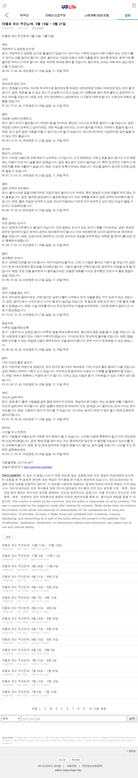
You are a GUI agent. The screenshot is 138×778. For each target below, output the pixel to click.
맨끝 (103, 708)
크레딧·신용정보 (55, 15)
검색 (132, 719)
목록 (8, 537)
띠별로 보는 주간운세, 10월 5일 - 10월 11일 (69, 557)
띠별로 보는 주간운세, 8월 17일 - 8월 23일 (69, 630)
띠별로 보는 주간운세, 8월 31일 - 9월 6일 (69, 609)
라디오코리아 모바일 (49, 766)
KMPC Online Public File (68, 770)
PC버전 (75, 759)
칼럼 (127, 15)
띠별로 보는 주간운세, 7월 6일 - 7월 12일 (69, 693)
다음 (96, 708)
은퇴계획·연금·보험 (96, 15)
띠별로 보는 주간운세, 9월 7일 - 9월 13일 (69, 599)
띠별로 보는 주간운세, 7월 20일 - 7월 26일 (69, 672)
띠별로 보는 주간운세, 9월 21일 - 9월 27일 (69, 578)
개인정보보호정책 (92, 766)
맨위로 (131, 751)
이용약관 (71, 766)
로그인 (62, 759)
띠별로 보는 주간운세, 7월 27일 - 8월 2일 (69, 661)
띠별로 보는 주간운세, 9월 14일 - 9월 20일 (69, 588)
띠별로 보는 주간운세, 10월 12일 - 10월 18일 (69, 546)
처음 (34, 708)
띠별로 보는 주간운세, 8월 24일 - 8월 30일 (69, 620)
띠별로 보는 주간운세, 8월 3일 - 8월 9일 (69, 651)
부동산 (24, 15)
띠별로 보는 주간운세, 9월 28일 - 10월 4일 (69, 567)
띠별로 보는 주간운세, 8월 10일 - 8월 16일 (69, 641)
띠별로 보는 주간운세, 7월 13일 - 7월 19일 (69, 682)
